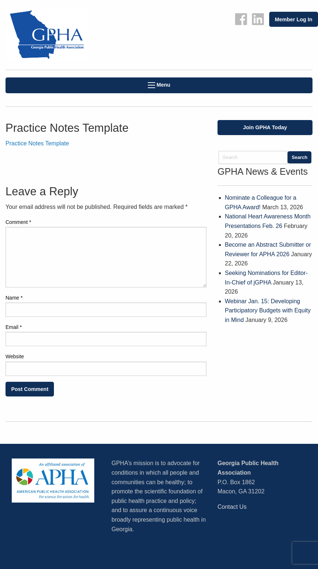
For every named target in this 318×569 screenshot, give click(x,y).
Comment (18, 222)
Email (14, 327)
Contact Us (232, 507)
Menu (159, 85)
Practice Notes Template (37, 143)
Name (14, 298)
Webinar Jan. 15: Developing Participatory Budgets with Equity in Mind (268, 310)
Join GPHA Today (265, 127)
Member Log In (293, 19)
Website (15, 356)
